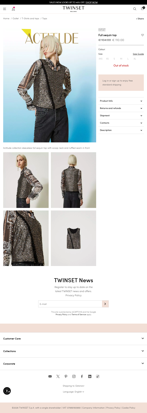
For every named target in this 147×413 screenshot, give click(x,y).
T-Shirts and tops (30, 18)
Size (121, 54)
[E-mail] (70, 303)
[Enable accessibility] (7, 391)
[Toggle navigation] (5, 9)
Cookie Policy (128, 407)
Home (6, 18)
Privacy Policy (73, 295)
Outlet (16, 18)
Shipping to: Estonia (73, 385)
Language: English (73, 391)
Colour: (101, 49)
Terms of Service (79, 314)
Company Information (93, 407)
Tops (44, 18)
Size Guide (138, 54)
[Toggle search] (135, 9)
